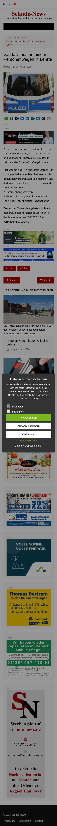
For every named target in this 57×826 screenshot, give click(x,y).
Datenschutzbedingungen (28, 445)
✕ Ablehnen (28, 434)
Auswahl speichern (28, 426)
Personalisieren (28, 440)
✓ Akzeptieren (28, 417)
